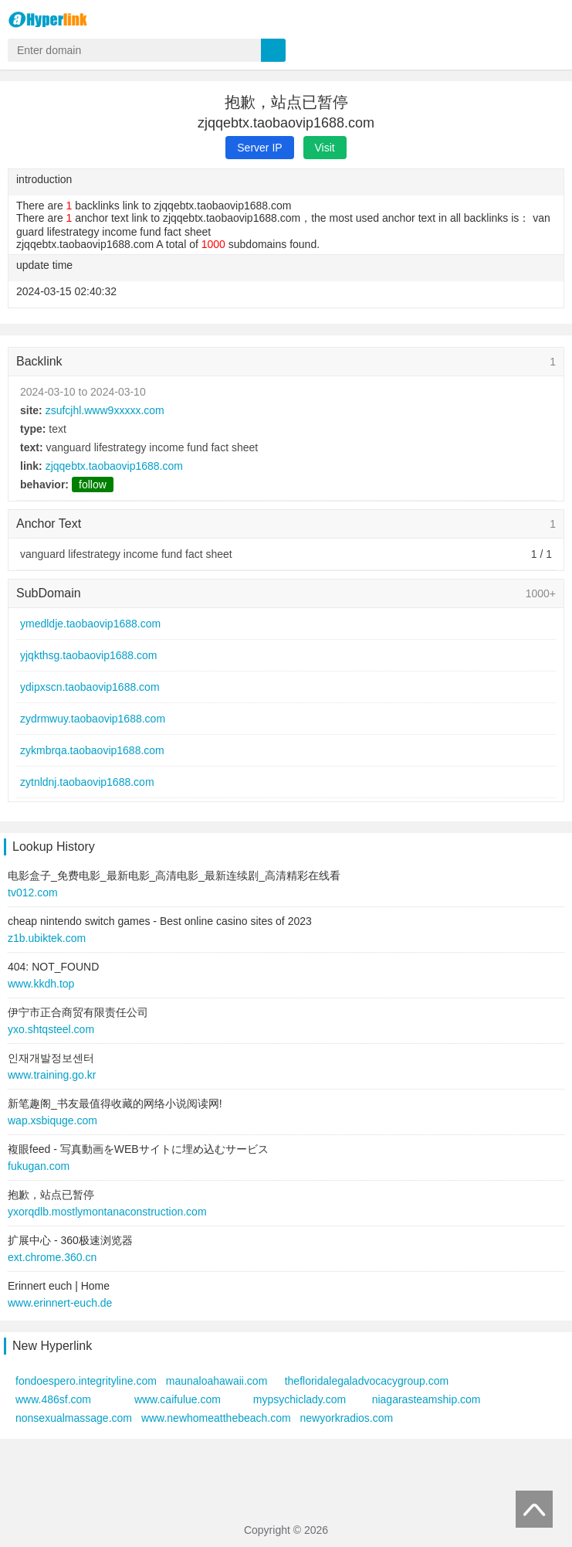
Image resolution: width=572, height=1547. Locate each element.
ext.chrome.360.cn (52, 1257)
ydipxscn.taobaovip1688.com (90, 687)
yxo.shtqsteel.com (51, 1029)
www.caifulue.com (177, 1399)
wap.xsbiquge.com (52, 1120)
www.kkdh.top (41, 984)
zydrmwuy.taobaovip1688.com (92, 718)
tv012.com (33, 892)
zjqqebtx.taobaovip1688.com (114, 466)
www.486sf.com (53, 1399)
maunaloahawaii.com (217, 1381)
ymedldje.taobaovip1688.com (90, 623)
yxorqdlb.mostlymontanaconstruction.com (107, 1211)
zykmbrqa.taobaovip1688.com (92, 750)
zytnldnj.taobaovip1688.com (87, 782)
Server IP (259, 147)
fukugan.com (38, 1166)
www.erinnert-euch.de (60, 1303)
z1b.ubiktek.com (47, 938)
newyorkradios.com (347, 1418)
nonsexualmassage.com (73, 1418)
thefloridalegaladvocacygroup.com (366, 1381)
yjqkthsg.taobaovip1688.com (88, 655)
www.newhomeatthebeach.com (216, 1418)
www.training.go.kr (52, 1075)
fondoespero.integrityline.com (86, 1381)
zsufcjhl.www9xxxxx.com (105, 410)
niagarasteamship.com (426, 1399)
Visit (325, 147)
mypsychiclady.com (299, 1399)
